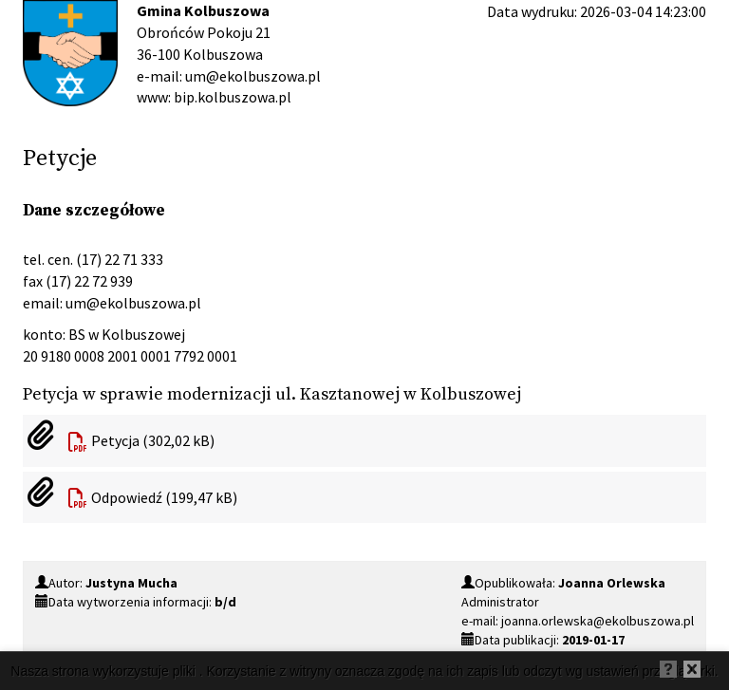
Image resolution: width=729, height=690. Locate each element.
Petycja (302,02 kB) (153, 440)
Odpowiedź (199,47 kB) (164, 497)
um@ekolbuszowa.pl (133, 302)
